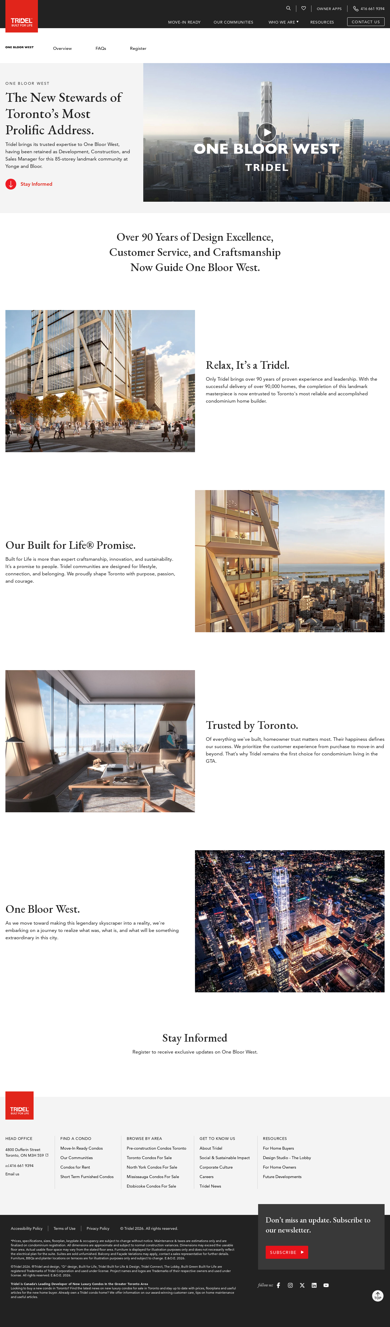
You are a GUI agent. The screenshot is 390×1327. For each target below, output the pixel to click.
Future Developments (282, 1176)
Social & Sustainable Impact (225, 1157)
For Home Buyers (278, 1148)
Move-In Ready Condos (81, 1148)
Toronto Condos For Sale (149, 1157)
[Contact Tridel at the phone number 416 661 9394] (369, 8)
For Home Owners (279, 1167)
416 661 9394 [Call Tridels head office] (22, 1165)
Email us (12, 1174)
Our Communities (76, 1157)
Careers (206, 1176)
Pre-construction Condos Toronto (156, 1148)
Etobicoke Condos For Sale (151, 1186)
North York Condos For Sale (152, 1167)
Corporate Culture (216, 1167)
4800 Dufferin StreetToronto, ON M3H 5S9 (24, 1152)
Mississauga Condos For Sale (153, 1176)
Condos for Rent (75, 1167)
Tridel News (210, 1186)
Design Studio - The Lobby (287, 1157)
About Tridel (211, 1148)
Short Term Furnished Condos (86, 1176)
